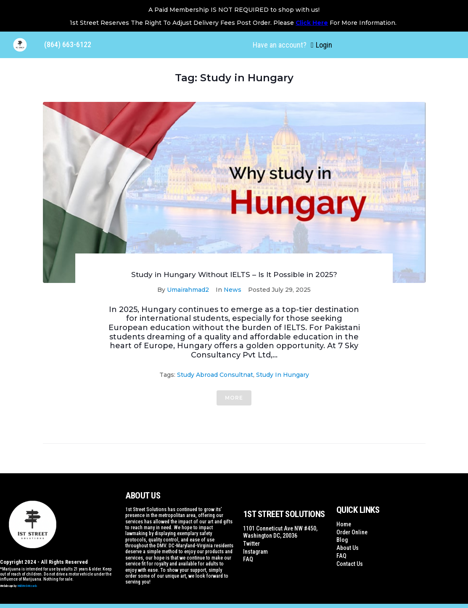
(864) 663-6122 (67, 44)
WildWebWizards (27, 586)
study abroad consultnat (215, 375)
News (232, 289)
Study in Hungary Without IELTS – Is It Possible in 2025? (234, 274)
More (234, 398)
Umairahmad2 (188, 289)
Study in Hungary (282, 375)
